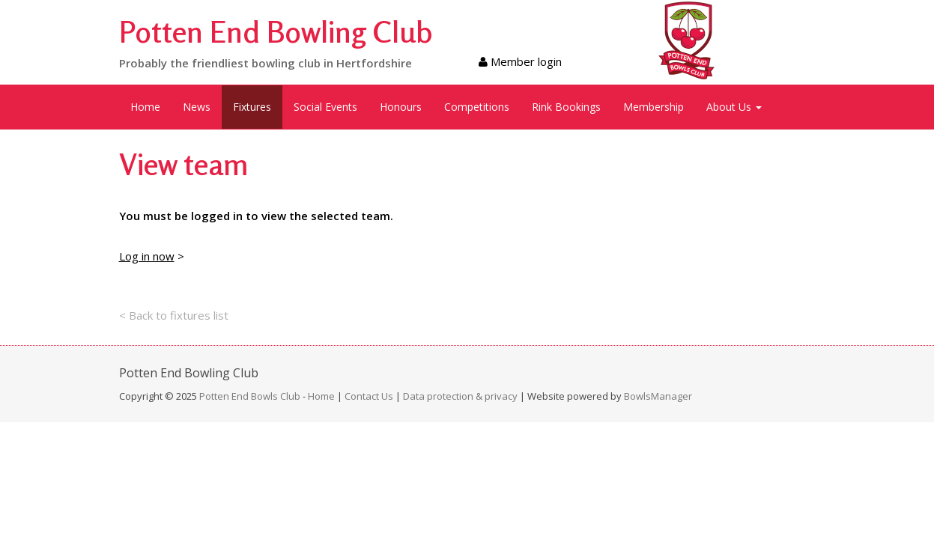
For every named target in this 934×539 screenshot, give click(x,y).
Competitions (476, 107)
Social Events (325, 107)
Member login (520, 61)
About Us (734, 107)
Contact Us (369, 396)
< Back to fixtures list (173, 315)
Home (145, 107)
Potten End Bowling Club (276, 31)
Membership (653, 107)
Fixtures (252, 107)
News (196, 107)
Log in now (147, 256)
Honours (401, 107)
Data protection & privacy (460, 396)
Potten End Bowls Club (249, 396)
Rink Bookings (566, 107)
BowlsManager (658, 396)
